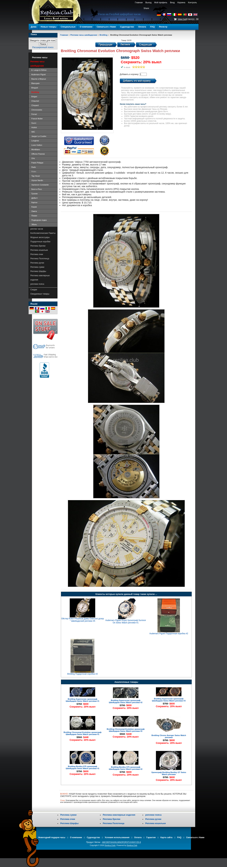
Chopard (34, 105)
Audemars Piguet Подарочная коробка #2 (168, 633)
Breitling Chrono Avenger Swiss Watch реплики (169, 736)
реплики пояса (37, 284)
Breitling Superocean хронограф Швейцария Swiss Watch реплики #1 (82, 700)
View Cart (182, 19)
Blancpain (35, 83)
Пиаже (33, 216)
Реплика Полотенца (39, 258)
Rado (33, 167)
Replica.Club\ (110, 845)
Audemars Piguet (38, 74)
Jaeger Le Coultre (38, 136)
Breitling (103, 35)
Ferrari (33, 114)
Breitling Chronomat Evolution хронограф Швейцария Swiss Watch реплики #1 (83, 733)
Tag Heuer (35, 176)
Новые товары (48, 27)
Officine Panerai (37, 154)
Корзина (181, 2)
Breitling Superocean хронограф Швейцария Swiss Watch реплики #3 (169, 700)
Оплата (142, 27)
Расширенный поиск (42, 47)
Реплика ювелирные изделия (40, 277)
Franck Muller (36, 119)
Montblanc (35, 149)
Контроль (192, 2)
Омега (33, 211)
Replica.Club (132, 845)
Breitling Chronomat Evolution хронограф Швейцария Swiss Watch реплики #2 (126, 730)
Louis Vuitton (36, 145)
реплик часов (36, 229)
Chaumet (34, 101)
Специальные (68, 27)
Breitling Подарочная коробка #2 (82, 674)
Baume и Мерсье (38, 79)
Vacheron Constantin (39, 185)
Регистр (163, 27)
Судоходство (127, 27)
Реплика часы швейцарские (83, 35)
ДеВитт (34, 198)
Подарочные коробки (40, 241)
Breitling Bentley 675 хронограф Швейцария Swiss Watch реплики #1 (82, 767)
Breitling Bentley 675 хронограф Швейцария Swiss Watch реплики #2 (125, 768)
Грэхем (34, 194)
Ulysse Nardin (36, 180)
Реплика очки (36, 254)
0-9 (139, 842)
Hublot (33, 127)
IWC (32, 132)
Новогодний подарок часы (51, 837)
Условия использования (117, 837)
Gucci (33, 123)
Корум (33, 207)
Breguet (34, 88)
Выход (148, 2)
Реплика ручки (37, 263)
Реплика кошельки (39, 250)
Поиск (34, 34)
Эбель (33, 224)
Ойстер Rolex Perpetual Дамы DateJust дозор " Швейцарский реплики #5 (82, 619)
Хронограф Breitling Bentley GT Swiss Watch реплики (168, 773)
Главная (139, 2)
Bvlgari (33, 97)
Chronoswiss (36, 110)
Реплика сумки (37, 267)
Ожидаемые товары (39, 294)
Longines (34, 141)
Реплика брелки (38, 246)
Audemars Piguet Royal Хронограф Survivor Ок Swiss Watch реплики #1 (125, 621)
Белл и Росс (36, 189)
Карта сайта (166, 837)
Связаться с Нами (106, 27)
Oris (32, 158)
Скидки (33, 289)
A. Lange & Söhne (38, 70)
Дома (33, 27)
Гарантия (151, 837)
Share (146, 8)
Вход (172, 2)
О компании (86, 27)
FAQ (152, 27)
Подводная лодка (38, 220)
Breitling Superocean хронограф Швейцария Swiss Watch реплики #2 (125, 701)
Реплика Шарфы (38, 271)
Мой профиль (161, 2)
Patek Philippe (36, 163)
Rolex (33, 172)
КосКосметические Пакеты (43, 233)
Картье (33, 202)
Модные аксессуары (40, 237)
